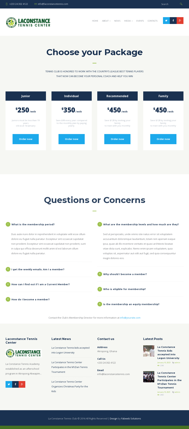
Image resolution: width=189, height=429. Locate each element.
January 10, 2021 (164, 395)
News (117, 21)
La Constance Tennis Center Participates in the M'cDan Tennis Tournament (170, 383)
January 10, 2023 (164, 364)
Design (113, 421)
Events (140, 21)
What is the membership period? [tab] (31, 284)
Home (95, 21)
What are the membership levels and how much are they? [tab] (139, 284)
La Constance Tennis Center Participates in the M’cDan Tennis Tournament (69, 368)
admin (160, 367)
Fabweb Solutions (131, 421)
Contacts (152, 21)
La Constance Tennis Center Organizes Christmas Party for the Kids (70, 387)
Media (127, 21)
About (105, 21)
